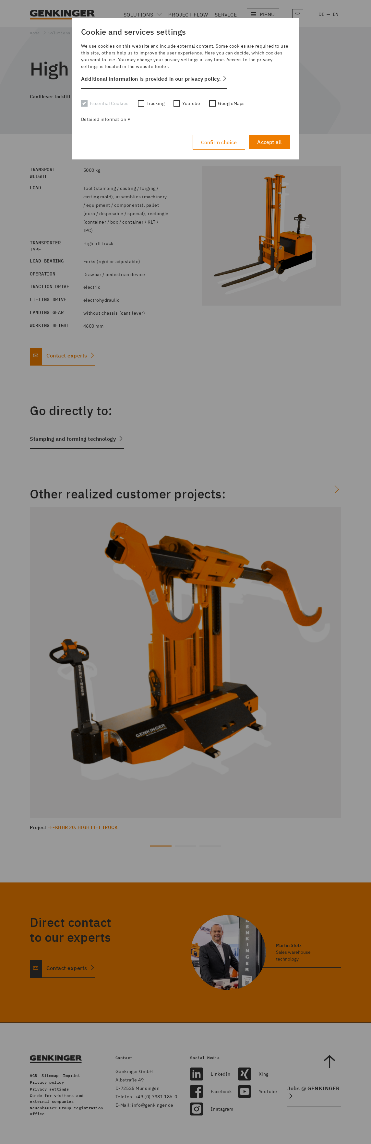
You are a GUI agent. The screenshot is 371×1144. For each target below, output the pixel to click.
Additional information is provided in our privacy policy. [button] (151, 79)
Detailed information (103, 119)
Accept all (269, 141)
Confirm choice (217, 141)
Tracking (151, 103)
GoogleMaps (227, 103)
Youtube (187, 103)
